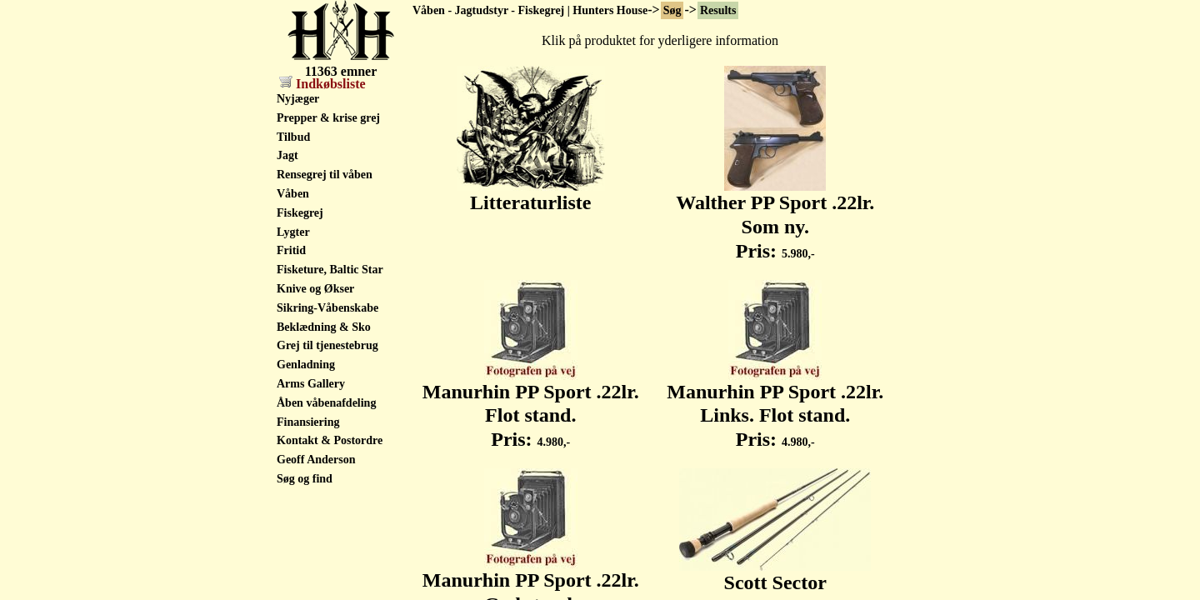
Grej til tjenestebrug (327, 345)
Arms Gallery (311, 384)
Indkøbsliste (322, 84)
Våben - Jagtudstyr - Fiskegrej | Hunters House (530, 10)
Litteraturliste (531, 193)
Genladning (306, 364)
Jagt (287, 155)
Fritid (291, 250)
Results (718, 10)
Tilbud (293, 137)
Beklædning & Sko (324, 327)
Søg (672, 10)
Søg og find (304, 478)
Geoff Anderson (316, 459)
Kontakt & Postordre (329, 440)
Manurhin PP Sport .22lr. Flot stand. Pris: (530, 406)
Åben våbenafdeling (326, 403)
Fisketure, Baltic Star (330, 269)
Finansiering (308, 422)
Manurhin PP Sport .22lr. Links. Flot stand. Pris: (775, 406)
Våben (293, 194)
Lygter (293, 232)
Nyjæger (298, 98)
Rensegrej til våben (324, 174)
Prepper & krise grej (328, 118)
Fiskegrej (300, 213)
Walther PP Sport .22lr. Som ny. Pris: (775, 217)
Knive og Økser (315, 288)
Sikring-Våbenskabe (327, 308)
